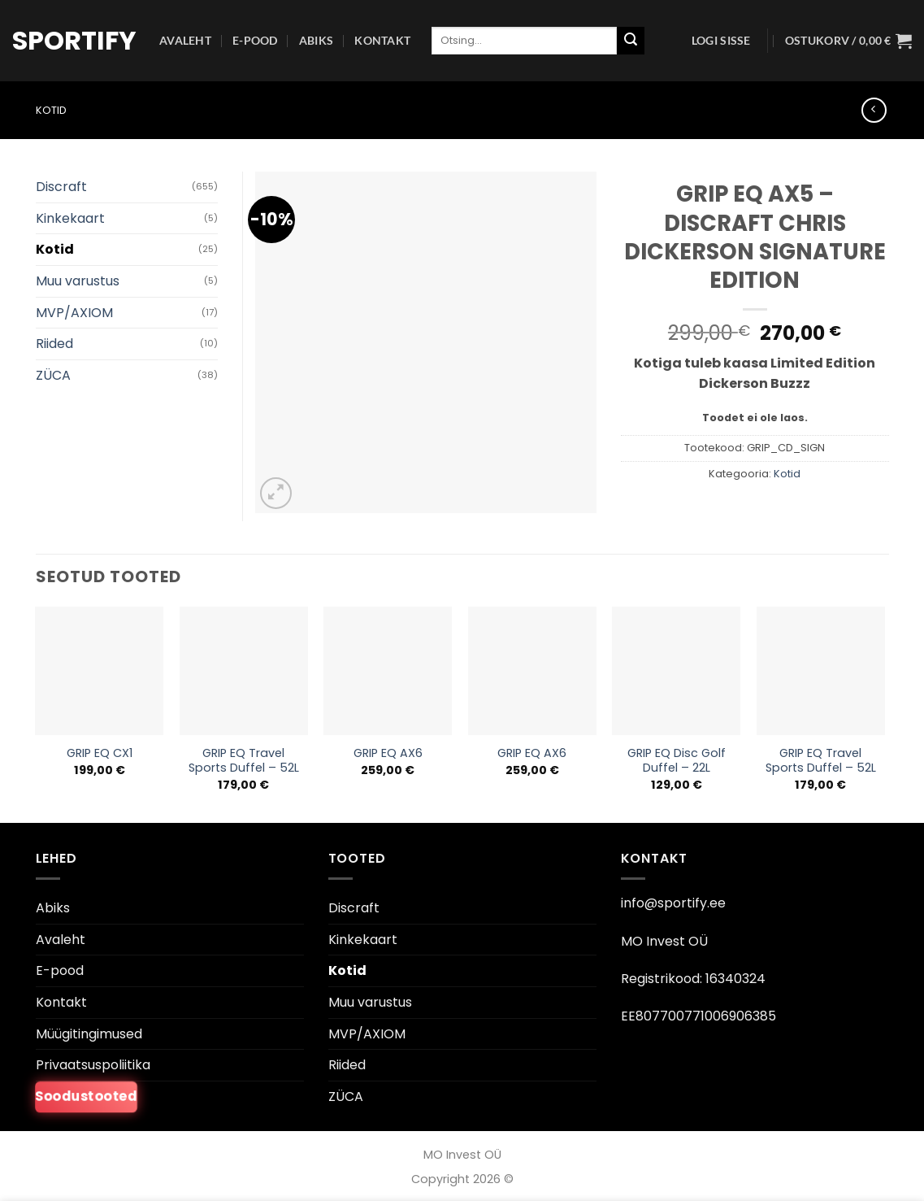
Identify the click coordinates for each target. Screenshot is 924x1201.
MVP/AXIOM (74, 312)
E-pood (255, 40)
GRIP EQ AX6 (388, 753)
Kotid (51, 110)
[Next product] (874, 110)
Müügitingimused (89, 1034)
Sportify (73, 41)
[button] (721, 40)
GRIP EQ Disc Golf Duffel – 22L (676, 761)
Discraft (61, 186)
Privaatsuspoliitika (93, 1064)
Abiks (316, 40)
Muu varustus (77, 281)
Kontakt (382, 40)
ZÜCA (53, 375)
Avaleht (185, 40)
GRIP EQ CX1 (99, 753)
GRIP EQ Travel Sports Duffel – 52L (244, 761)
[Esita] (630, 40)
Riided (54, 343)
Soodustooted (85, 1096)
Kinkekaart (70, 218)
